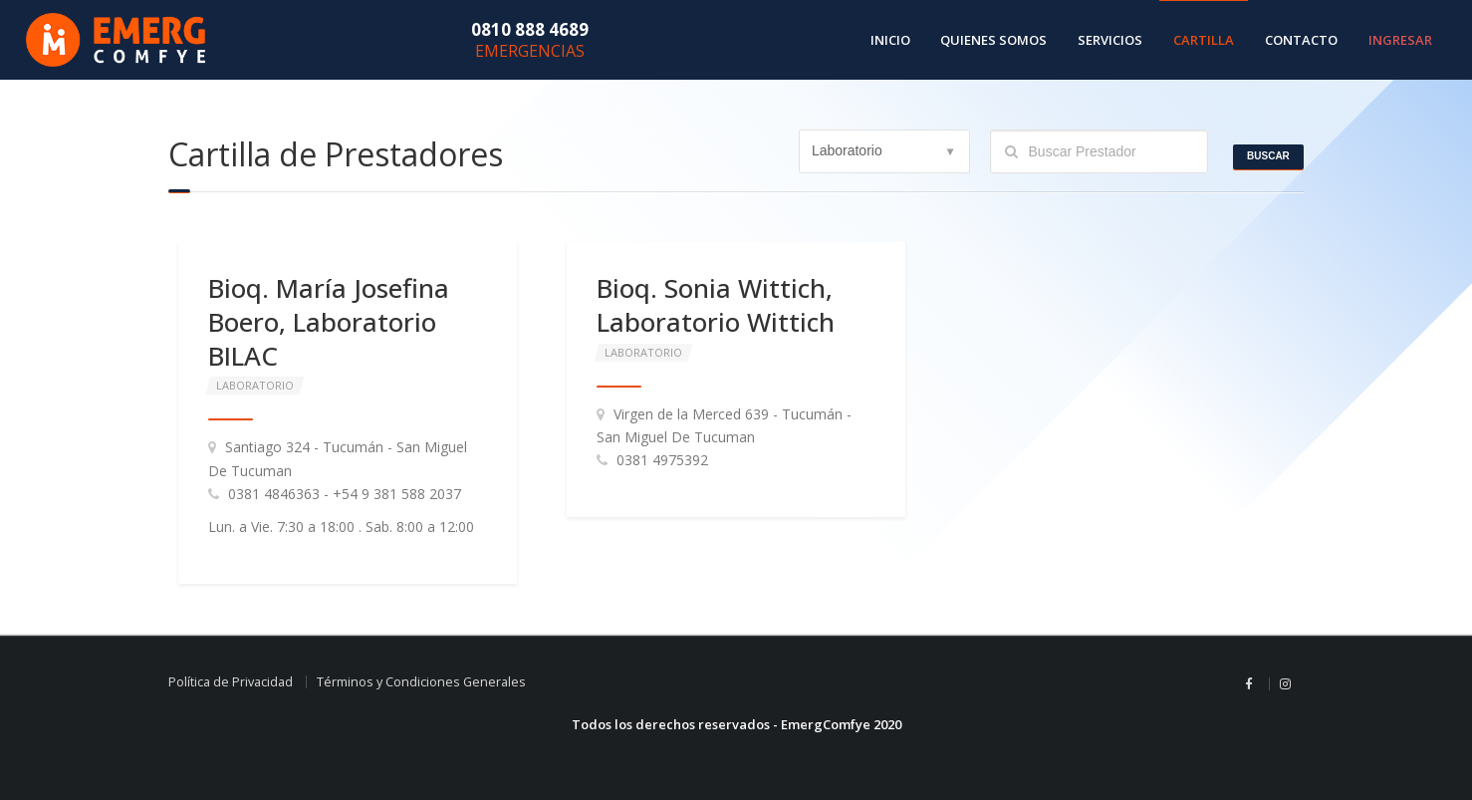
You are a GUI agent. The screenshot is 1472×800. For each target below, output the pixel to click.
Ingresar (1400, 40)
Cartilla (1203, 40)
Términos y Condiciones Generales (421, 681)
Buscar (1268, 155)
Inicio (890, 40)
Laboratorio (255, 385)
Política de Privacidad (230, 681)
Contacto (1301, 40)
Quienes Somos (993, 40)
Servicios (1110, 40)
